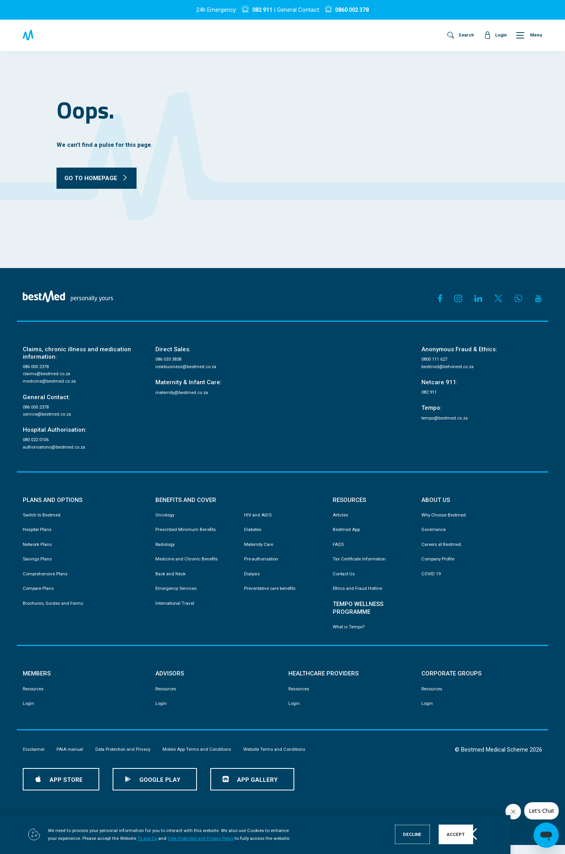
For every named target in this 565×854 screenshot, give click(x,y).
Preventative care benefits (272, 595)
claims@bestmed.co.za (49, 375)
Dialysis (252, 580)
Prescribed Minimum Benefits (187, 534)
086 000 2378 (38, 367)
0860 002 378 (353, 9)
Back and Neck (171, 580)
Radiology (166, 550)
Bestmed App (348, 534)
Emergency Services (177, 595)
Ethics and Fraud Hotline (360, 595)
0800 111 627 (436, 360)
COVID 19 (431, 580)
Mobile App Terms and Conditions (210, 758)
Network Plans (39, 550)
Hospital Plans (39, 534)
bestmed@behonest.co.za (451, 367)
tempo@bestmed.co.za (447, 420)
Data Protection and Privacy (129, 758)
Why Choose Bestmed (446, 519)
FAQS (338, 550)
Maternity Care (260, 550)
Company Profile (439, 565)
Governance (434, 534)
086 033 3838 (170, 360)
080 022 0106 (38, 443)
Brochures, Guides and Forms (56, 610)
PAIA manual (72, 758)
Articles (341, 519)
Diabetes (254, 534)
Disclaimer (34, 758)
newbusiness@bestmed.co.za (189, 367)
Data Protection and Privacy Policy (194, 838)
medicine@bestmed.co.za (52, 383)
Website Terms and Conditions (295, 758)
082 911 (259, 9)
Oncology (166, 519)
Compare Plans (39, 595)
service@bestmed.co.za (50, 417)
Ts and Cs (137, 838)
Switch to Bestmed (43, 519)
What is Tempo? (350, 634)
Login (29, 712)
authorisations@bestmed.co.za (58, 451)
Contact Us (345, 580)
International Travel (176, 610)
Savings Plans (38, 565)
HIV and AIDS (258, 519)
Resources (35, 696)
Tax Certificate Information (362, 565)
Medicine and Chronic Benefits (189, 565)
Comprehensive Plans (47, 580)
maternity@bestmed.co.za (184, 394)
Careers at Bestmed (443, 550)
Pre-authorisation (263, 565)
